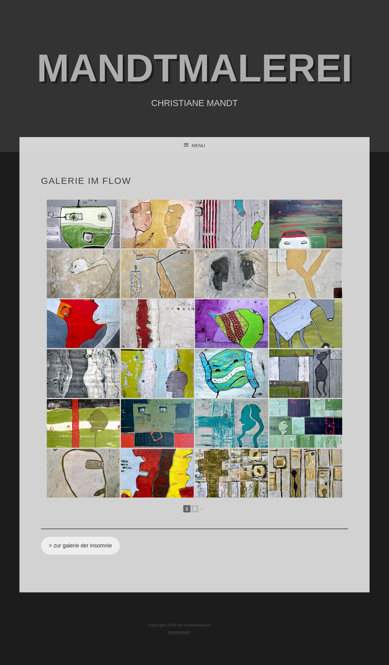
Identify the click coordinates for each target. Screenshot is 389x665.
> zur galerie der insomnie (80, 546)
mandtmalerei (194, 68)
